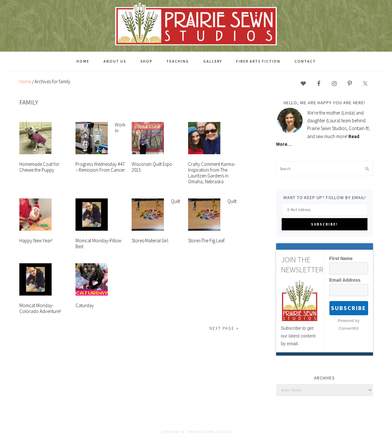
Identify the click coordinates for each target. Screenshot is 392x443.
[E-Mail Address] (324, 210)
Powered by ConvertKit (348, 324)
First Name (341, 258)
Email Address (345, 280)
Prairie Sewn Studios (196, 25)
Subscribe (348, 308)
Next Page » (224, 328)
